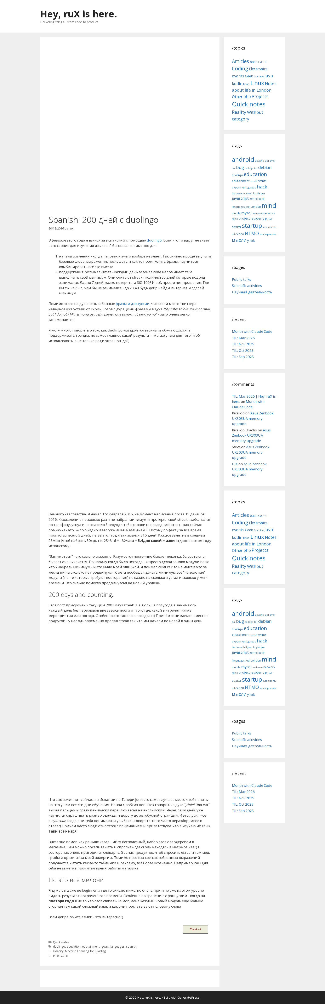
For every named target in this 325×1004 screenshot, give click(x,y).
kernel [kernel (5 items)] (254, 198)
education (73, 946)
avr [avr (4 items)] (233, 168)
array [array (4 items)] (272, 160)
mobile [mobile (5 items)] (236, 213)
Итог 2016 (60, 956)
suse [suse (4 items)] (265, 227)
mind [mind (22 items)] (269, 205)
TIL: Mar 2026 (243, 337)
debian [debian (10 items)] (265, 167)
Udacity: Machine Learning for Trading (79, 951)
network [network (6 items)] (269, 213)
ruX (235, 463)
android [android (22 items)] (243, 159)
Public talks (241, 279)
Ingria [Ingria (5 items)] (256, 193)
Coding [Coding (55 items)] (240, 68)
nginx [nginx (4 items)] (235, 218)
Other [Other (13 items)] (237, 96)
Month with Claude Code (252, 331)
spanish (131, 946)
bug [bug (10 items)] (240, 167)
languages (117, 946)
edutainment (91, 946)
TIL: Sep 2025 (243, 356)
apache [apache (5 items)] (259, 161)
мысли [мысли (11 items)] (239, 240)
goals (105, 946)
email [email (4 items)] (253, 181)
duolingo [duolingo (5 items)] (237, 175)
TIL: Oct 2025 (242, 350)
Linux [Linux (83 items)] (257, 83)
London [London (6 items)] (255, 206)
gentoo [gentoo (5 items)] (251, 187)
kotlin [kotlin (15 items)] (237, 83)
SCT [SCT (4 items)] (270, 218)
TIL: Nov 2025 (243, 344)
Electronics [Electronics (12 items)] (258, 68)
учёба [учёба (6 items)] (251, 240)
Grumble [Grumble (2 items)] (259, 76)
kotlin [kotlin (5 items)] (261, 198)
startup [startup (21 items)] (252, 225)
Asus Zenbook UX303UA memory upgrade (252, 418)
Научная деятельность (252, 292)
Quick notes (61, 942)
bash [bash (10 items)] (253, 61)
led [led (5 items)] (248, 207)
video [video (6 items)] (240, 234)
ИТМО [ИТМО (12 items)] (252, 233)
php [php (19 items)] (247, 96)
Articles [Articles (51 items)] (240, 61)
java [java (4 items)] (263, 193)
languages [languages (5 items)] (238, 207)
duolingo (154, 240)
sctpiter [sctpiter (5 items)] (236, 227)
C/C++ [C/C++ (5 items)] (262, 62)
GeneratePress (188, 997)
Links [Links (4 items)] (246, 84)
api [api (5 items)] (267, 161)
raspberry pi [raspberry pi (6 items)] (259, 218)
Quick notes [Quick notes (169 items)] (249, 104)
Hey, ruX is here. (78, 13)
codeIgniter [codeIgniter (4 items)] (251, 168)
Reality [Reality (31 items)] (239, 112)
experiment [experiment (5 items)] (239, 187)
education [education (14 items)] (255, 174)
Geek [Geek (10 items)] (249, 76)
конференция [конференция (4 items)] (268, 234)
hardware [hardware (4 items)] (237, 193)
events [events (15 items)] (238, 75)
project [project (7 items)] (244, 218)
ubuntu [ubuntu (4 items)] (272, 227)
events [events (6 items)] (262, 181)
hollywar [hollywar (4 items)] (247, 193)
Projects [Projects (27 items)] (260, 96)
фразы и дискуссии (132, 303)
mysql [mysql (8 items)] (246, 212)
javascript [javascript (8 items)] (240, 198)
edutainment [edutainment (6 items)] (241, 181)
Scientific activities (247, 285)
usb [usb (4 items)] (234, 234)
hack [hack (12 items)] (262, 186)
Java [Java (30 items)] (268, 76)
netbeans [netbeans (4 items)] (257, 213)
